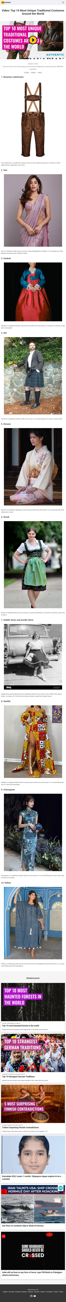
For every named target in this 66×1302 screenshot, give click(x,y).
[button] (63, 2)
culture (26, 72)
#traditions (11, 1074)
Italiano (42, 1292)
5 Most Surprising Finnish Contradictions (20, 1127)
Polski (56, 1292)
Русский (11, 1292)
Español (24, 1292)
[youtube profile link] (35, 1296)
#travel (4, 1023)
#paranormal (11, 1023)
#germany (5, 1074)
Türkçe (61, 1292)
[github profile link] (31, 1296)
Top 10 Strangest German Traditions (18, 1076)
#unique (23, 1074)
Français (30, 1292)
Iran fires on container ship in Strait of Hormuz (23, 1225)
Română (17, 1292)
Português (49, 1292)
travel (40, 72)
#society (20, 1125)
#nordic (10, 1125)
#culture (17, 1074)
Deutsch (36, 1292)
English (5, 1292)
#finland (4, 1125)
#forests (17, 1023)
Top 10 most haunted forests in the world (20, 1025)
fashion (33, 72)
